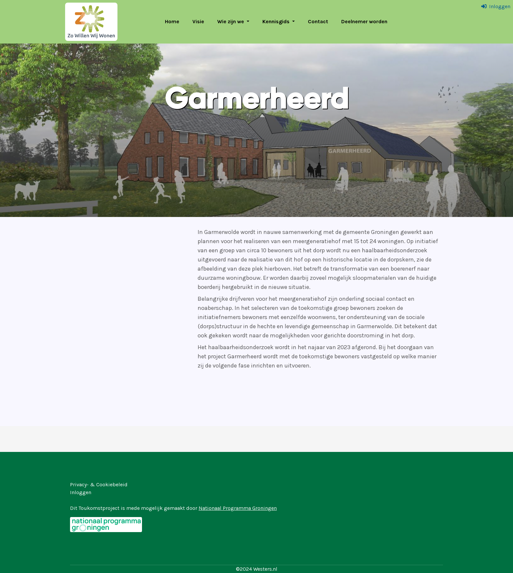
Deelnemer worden (364, 21)
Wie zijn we (231, 21)
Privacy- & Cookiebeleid (99, 484)
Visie (198, 21)
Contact (318, 21)
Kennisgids (276, 21)
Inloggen (499, 6)
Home (172, 21)
